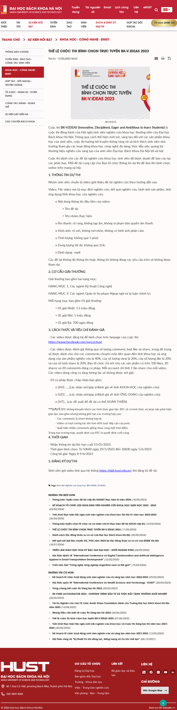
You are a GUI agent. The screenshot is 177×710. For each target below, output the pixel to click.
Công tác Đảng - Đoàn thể (20, 105)
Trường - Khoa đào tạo (88, 681)
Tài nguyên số (92, 9)
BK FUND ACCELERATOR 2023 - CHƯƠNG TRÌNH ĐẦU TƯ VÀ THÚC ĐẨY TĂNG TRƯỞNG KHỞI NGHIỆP (109, 594)
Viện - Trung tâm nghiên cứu (92, 687)
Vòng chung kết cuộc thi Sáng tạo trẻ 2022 (77, 588)
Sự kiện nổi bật (36, 24)
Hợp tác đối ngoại (134, 24)
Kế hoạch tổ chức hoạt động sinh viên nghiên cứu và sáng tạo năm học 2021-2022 (100, 634)
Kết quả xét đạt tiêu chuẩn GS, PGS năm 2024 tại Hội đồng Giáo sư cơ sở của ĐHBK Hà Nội (105, 541)
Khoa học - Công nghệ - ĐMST (20, 72)
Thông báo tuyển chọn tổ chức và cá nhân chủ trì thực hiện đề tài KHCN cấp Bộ (98, 524)
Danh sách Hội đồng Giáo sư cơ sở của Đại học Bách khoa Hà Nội (91, 535)
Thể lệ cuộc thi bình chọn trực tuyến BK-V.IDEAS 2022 (83, 618)
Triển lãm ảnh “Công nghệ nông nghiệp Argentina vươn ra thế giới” (91, 565)
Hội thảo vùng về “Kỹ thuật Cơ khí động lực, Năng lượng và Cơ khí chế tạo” (96, 639)
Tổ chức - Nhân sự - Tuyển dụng (21, 94)
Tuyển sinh (53, 24)
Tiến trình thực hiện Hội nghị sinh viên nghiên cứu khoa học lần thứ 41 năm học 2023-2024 (104, 515)
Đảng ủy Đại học (85, 670)
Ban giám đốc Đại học (88, 676)
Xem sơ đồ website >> (162, 707)
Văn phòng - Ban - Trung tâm (92, 693)
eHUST (147, 7)
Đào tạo (69, 24)
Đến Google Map (155, 690)
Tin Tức (18, 24)
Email (107, 7)
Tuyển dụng (76, 9)
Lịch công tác (121, 9)
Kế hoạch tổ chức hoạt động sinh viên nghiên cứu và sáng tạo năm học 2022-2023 (100, 577)
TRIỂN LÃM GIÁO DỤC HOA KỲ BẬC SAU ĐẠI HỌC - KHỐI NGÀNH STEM (93, 550)
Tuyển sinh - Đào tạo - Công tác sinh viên (18, 61)
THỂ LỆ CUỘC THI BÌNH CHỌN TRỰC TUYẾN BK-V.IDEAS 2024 (86, 530)
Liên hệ (136, 9)
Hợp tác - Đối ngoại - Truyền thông (18, 83)
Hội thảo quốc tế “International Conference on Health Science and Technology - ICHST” (103, 583)
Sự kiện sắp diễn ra (16, 114)
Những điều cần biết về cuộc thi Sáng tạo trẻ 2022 (81, 613)
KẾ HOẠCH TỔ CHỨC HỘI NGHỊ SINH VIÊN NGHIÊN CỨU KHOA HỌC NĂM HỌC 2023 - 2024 (104, 505)
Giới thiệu (4, 24)
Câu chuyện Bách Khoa (20, 121)
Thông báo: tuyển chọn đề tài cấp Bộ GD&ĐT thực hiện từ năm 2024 (91, 500)
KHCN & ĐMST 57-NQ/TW (106, 24)
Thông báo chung (17, 52)
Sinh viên (84, 24)
